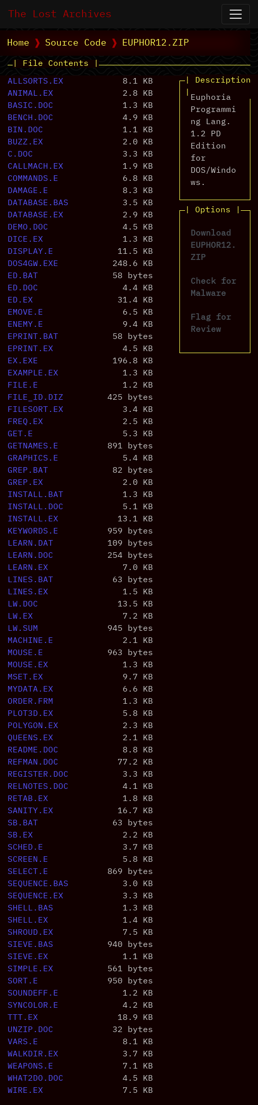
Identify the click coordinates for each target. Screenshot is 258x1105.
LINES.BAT (30, 580)
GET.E (20, 434)
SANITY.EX (30, 811)
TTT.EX (23, 1018)
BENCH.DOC (30, 118)
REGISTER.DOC (38, 775)
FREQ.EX (25, 422)
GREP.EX (25, 483)
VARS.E (23, 1042)
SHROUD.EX (30, 933)
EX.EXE (23, 361)
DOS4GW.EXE (33, 264)
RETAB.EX (28, 799)
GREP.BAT (28, 471)
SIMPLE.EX (30, 969)
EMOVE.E (25, 313)
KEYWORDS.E (33, 531)
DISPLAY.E (30, 252)
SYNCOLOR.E (33, 1006)
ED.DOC (23, 288)
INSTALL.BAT (35, 495)
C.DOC (20, 154)
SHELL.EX (28, 921)
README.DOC (33, 750)
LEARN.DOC (30, 556)
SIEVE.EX (28, 957)
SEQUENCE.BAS (38, 884)
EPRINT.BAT (33, 337)
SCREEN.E (28, 860)
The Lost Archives (60, 14)
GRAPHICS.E (33, 458)
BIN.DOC (25, 130)
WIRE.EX (25, 1091)
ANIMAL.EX (30, 94)
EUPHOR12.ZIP (155, 43)
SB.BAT (23, 823)
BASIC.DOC (30, 106)
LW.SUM (23, 629)
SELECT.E (28, 872)
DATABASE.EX (35, 215)
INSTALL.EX (33, 519)
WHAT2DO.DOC (35, 1079)
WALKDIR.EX (33, 1054)
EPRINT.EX (30, 349)
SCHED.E (25, 848)
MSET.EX (25, 677)
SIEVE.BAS (30, 945)
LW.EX (20, 617)
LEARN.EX (28, 568)
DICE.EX (25, 240)
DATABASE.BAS (38, 203)
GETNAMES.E (33, 446)
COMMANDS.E (33, 179)
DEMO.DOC (28, 227)
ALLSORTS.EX (35, 82)
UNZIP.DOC (30, 1030)
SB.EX (20, 835)
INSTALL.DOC (35, 507)
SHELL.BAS (30, 908)
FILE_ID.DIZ (35, 398)
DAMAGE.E (28, 191)
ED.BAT (23, 276)
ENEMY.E (25, 325)
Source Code (75, 43)
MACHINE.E (30, 641)
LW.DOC (23, 604)
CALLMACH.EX (35, 167)
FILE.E (23, 386)
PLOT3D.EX (30, 714)
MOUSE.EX (28, 665)
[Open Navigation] (236, 14)
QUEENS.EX (30, 738)
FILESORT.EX (35, 410)
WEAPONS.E (30, 1066)
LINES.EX (28, 592)
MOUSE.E (25, 653)
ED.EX (20, 300)
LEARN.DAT (30, 544)
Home (18, 43)
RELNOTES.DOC (38, 787)
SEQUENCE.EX (35, 896)
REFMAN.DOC (33, 762)
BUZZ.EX (25, 142)
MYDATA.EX (30, 689)
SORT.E (23, 981)
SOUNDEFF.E (33, 993)
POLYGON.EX (33, 726)
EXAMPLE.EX (33, 373)
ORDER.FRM (30, 702)
